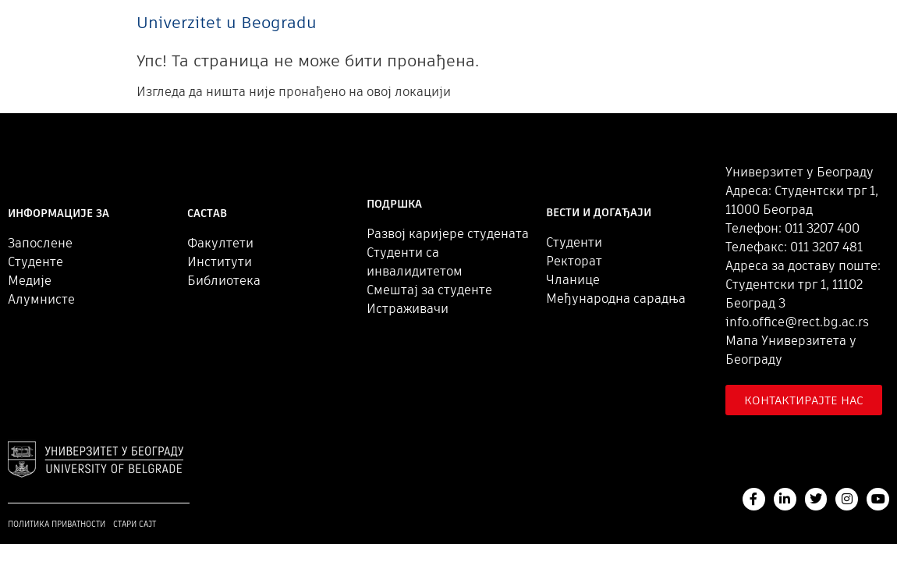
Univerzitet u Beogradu (226, 22)
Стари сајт (134, 524)
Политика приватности (56, 524)
